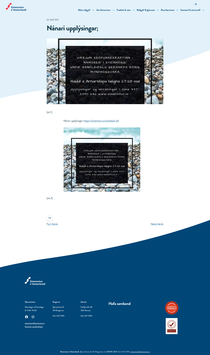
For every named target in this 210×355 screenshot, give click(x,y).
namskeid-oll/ (101, 121)
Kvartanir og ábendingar (34, 326)
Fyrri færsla (52, 224)
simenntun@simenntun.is (34, 323)
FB (49, 218)
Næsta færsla (157, 224)
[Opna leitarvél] (196, 4)
